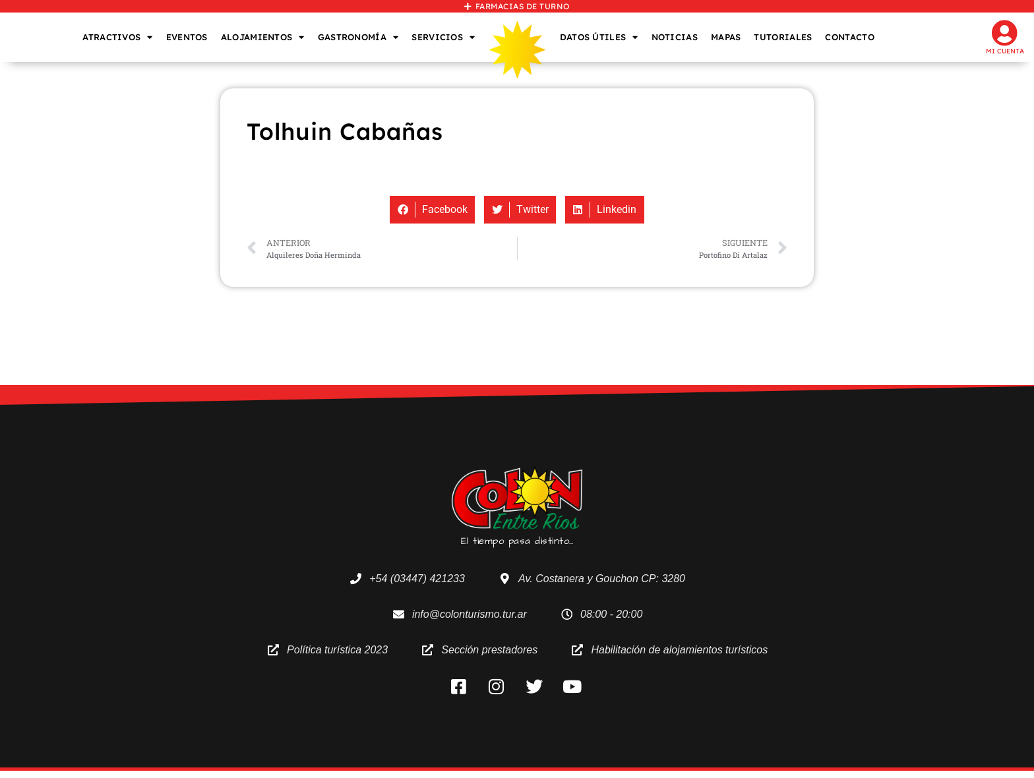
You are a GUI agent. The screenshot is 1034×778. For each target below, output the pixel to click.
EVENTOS (187, 37)
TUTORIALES (783, 37)
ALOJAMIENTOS (263, 37)
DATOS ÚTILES (599, 37)
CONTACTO (849, 37)
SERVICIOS (443, 37)
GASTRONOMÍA (358, 37)
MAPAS (726, 37)
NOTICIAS (675, 37)
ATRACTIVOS (117, 37)
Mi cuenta (1005, 51)
